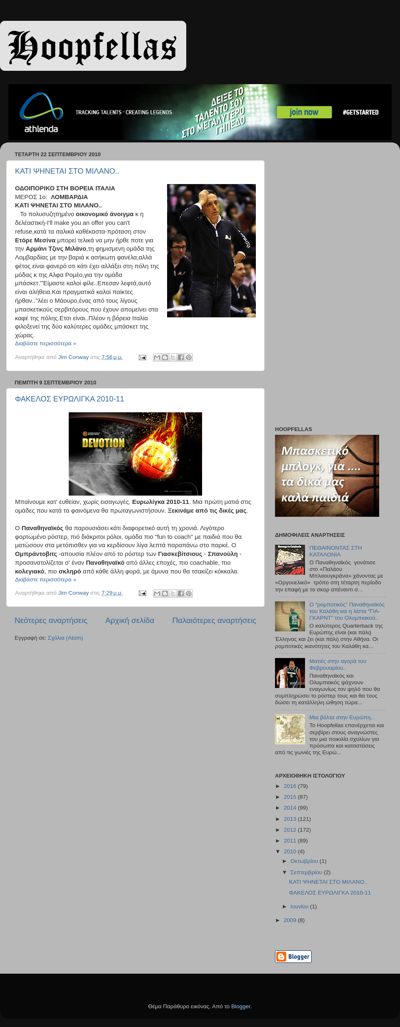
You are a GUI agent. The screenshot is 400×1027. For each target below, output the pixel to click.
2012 (291, 830)
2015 (291, 797)
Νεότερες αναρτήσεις (51, 620)
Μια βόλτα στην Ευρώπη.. (341, 717)
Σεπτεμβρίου (307, 872)
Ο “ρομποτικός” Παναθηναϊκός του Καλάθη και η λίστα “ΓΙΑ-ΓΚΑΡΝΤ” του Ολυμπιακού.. (347, 611)
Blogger (240, 1006)
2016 (291, 786)
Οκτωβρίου (305, 861)
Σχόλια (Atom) (65, 638)
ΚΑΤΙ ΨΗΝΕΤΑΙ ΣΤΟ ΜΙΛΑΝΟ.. (67, 171)
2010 (291, 851)
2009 (291, 920)
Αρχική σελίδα (130, 620)
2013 (291, 819)
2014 (291, 808)
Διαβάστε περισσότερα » (45, 343)
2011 (291, 841)
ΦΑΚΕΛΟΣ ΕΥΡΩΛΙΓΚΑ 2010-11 (69, 399)
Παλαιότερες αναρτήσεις (214, 620)
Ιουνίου (300, 906)
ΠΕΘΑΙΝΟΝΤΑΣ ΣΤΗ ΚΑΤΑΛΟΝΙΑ (335, 551)
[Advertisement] (318, 286)
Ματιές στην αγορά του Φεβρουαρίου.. (337, 664)
